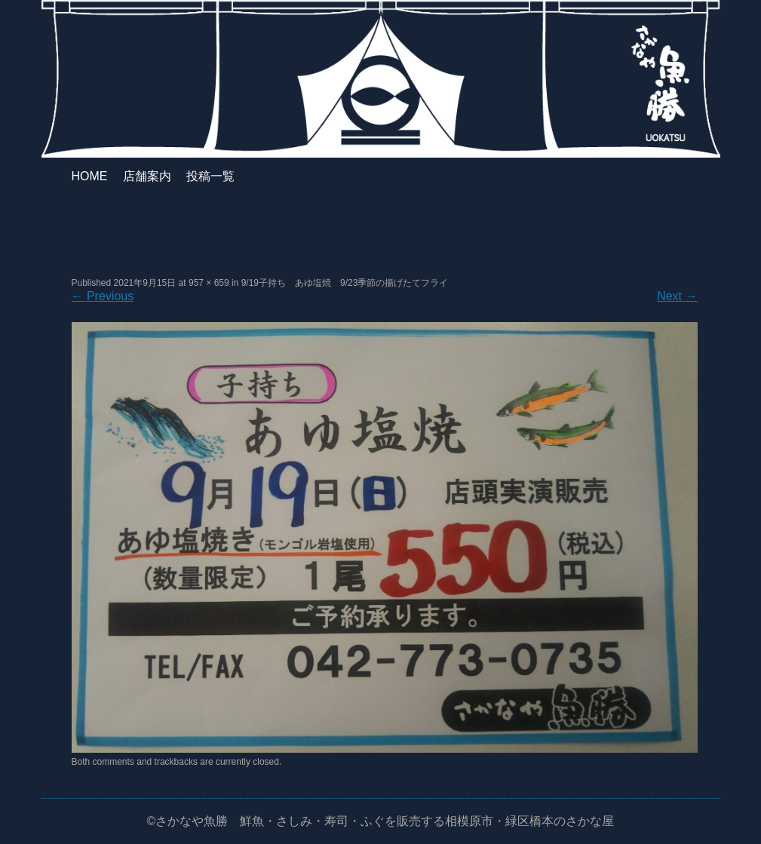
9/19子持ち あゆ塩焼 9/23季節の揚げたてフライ (345, 283)
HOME (90, 176)
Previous (103, 296)
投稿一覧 (210, 176)
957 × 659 (209, 283)
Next (677, 296)
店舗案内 (147, 176)
